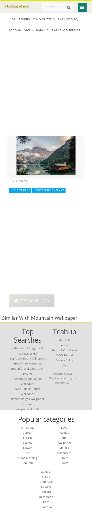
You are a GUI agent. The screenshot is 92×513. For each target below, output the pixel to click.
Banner (28, 433)
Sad (27, 453)
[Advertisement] (46, 86)
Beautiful (28, 463)
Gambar (46, 471)
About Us (64, 340)
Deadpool (46, 507)
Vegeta (46, 492)
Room (64, 463)
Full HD (27, 438)
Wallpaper (64, 443)
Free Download (32, 300)
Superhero (64, 453)
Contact (64, 345)
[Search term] (57, 7)
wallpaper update (28, 409)
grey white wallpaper (27, 363)
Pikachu (46, 502)
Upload (64, 365)
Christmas (27, 428)
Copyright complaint (49, 190)
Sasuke (46, 487)
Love (64, 428)
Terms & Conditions (64, 350)
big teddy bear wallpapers (27, 358)
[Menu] (82, 7)
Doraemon (46, 497)
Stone (64, 458)
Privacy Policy (64, 360)
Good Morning (27, 458)
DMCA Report (64, 355)
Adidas (64, 433)
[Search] (68, 8)
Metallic (64, 448)
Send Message (20, 190)
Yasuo (46, 476)
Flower (27, 448)
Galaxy (27, 443)
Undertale (46, 482)
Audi (64, 438)
